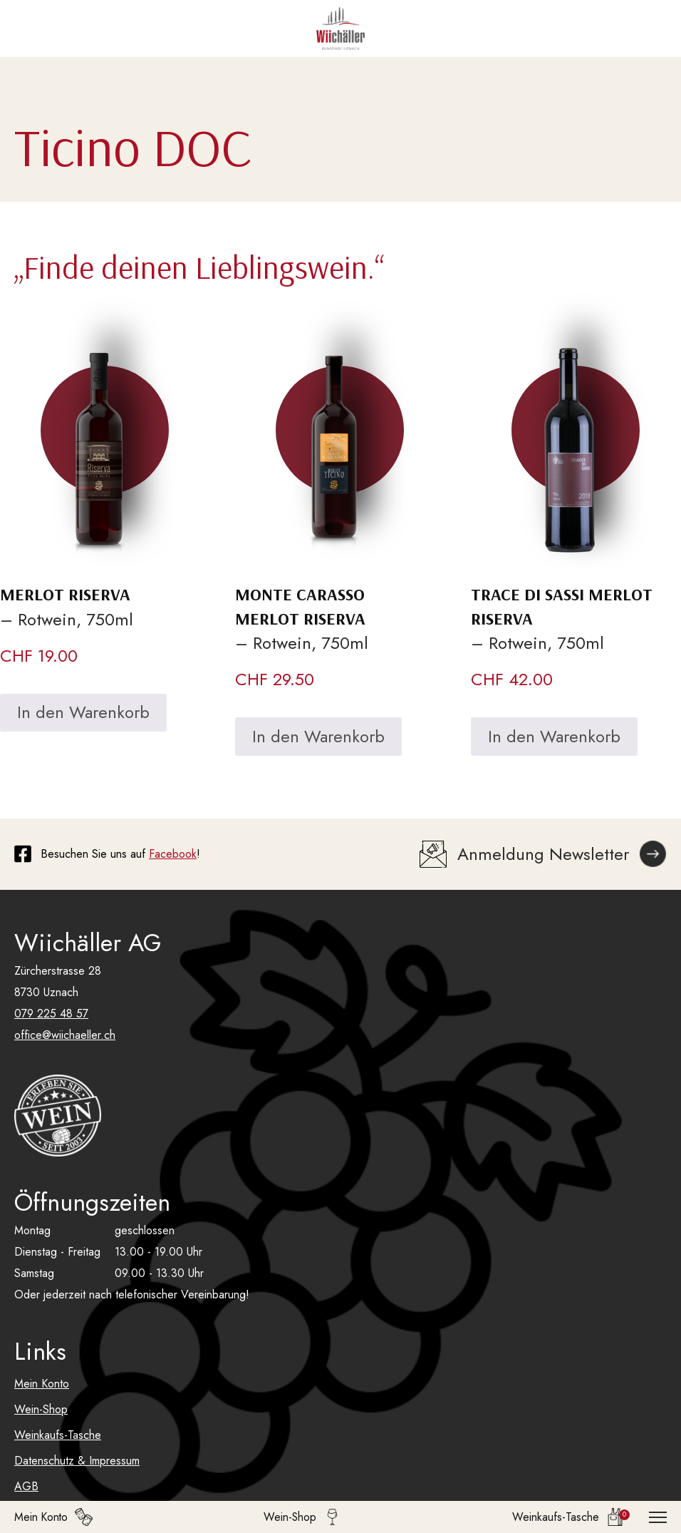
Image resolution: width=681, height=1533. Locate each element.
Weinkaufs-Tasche (57, 1435)
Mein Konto (41, 1383)
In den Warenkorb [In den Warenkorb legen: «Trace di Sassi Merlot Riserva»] (554, 736)
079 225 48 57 (51, 1013)
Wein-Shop (41, 1409)
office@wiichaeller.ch (64, 1035)
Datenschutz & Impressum (77, 1460)
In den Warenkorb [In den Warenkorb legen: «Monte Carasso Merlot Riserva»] (318, 736)
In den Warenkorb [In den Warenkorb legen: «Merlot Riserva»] (83, 711)
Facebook (173, 854)
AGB (26, 1486)
